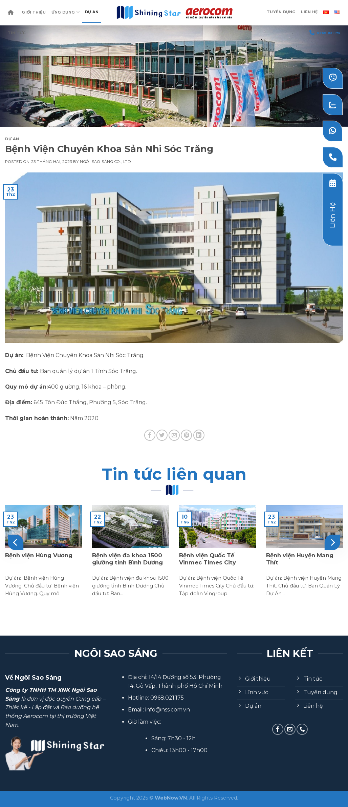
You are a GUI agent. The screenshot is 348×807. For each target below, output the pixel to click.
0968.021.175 (324, 32)
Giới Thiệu (34, 12)
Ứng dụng (65, 12)
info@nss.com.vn (167, 709)
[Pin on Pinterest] (186, 435)
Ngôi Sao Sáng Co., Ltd (105, 161)
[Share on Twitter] (162, 435)
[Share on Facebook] (149, 435)
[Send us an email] (290, 729)
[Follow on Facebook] (277, 729)
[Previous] (15, 542)
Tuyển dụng (281, 11)
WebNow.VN (171, 798)
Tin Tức (17, 32)
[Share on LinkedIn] (198, 435)
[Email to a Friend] (174, 435)
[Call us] (302, 729)
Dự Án (92, 11)
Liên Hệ (309, 11)
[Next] (332, 542)
